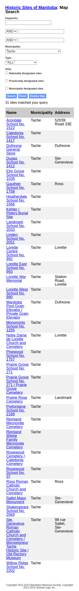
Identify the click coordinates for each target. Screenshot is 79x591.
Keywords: (11, 18)
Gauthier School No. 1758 (15, 188)
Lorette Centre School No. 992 (15, 253)
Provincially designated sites (26, 81)
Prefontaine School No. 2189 (16, 410)
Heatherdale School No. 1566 (16, 200)
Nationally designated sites (25, 73)
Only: (8, 69)
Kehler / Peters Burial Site (17, 213)
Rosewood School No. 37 (15, 473)
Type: (8, 58)
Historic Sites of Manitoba (31, 7)
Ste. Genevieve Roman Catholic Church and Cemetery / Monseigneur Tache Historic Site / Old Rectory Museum (17, 539)
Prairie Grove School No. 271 (17, 368)
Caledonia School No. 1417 (15, 137)
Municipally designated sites (26, 88)
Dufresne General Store (14, 149)
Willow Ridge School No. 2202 (17, 567)
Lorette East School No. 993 (16, 268)
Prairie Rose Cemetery (16, 399)
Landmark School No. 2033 (15, 226)
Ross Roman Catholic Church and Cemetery (17, 487)
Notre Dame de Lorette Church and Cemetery (16, 341)
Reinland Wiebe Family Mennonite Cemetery (15, 439)
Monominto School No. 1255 (15, 326)
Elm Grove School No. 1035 (15, 175)
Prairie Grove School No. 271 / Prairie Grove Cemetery (17, 385)
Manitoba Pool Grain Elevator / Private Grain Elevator (17, 310)
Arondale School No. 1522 (15, 124)
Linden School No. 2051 (15, 239)
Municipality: (13, 46)
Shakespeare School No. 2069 (17, 511)
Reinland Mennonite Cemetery (15, 423)
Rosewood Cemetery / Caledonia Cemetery (15, 458)
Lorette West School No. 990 (17, 293)
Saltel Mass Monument (16, 500)
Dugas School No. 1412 (15, 162)
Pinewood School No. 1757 (15, 356)
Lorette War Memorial (16, 279)
